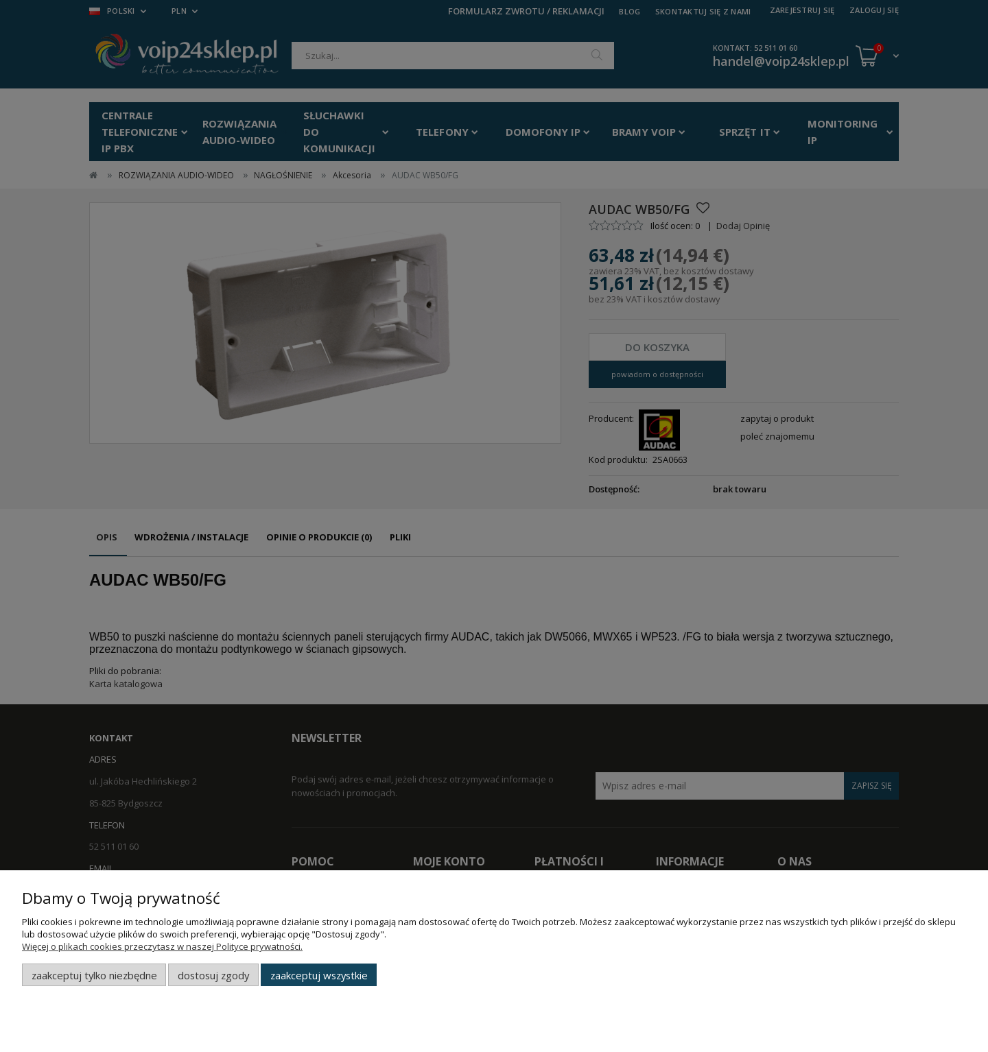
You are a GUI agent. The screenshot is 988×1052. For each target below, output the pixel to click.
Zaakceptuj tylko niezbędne (94, 975)
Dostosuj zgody (213, 975)
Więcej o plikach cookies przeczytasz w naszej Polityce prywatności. (162, 946)
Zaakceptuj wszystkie (319, 975)
